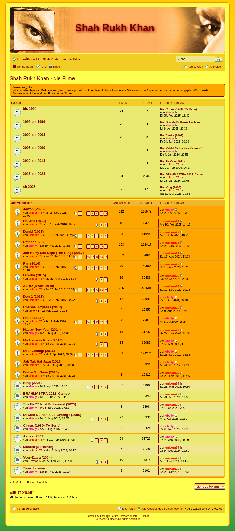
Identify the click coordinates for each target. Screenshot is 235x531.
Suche (218, 59)
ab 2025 (29, 187)
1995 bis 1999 (34, 122)
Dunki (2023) (33, 231)
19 (105, 257)
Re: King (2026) (170, 187)
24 (97, 290)
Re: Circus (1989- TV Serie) (178, 109)
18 (101, 257)
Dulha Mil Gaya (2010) (41, 372)
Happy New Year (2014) (42, 329)
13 (92, 246)
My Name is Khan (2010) (43, 340)
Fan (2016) (31, 263)
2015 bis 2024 (34, 174)
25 (101, 290)
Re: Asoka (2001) (171, 135)
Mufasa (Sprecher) (38, 447)
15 (101, 246)
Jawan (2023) (34, 209)
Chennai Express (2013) (42, 307)
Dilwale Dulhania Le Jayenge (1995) (52, 415)
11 (101, 213)
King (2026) (32, 383)
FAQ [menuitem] (44, 66)
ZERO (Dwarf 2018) (38, 286)
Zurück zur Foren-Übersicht (30, 482)
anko (32, 310)
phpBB (104, 516)
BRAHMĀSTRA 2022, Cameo (46, 393)
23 (92, 290)
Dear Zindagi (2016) (39, 351)
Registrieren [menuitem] (195, 66)
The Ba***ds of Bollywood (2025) (49, 404)
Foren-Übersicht (28, 508)
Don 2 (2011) (33, 296)
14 (97, 246)
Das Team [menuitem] (128, 508)
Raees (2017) (33, 318)
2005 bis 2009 (34, 148)
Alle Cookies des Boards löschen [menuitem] (162, 508)
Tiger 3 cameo (34, 468)
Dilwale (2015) (34, 275)
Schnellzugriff (25, 66)
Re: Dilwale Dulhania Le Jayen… (182, 122)
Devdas (33, 461)
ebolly (170, 112)
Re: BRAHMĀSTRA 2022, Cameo (182, 174)
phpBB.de (134, 518)
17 (97, 257)
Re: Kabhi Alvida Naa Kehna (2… (182, 148)
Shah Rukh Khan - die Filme (42, 78)
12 (105, 213)
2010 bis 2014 (34, 161)
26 (105, 290)
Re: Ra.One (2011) (172, 161)
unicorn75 (173, 164)
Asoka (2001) (33, 436)
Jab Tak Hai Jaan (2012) (42, 361)
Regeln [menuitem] (57, 66)
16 (105, 246)
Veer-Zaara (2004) (37, 457)
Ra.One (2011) (34, 221)
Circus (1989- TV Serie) (42, 425)
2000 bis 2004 (34, 135)
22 (88, 290)
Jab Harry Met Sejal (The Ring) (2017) (53, 253)
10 (97, 213)
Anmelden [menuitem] (215, 66)
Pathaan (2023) (35, 242)
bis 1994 (29, 109)
